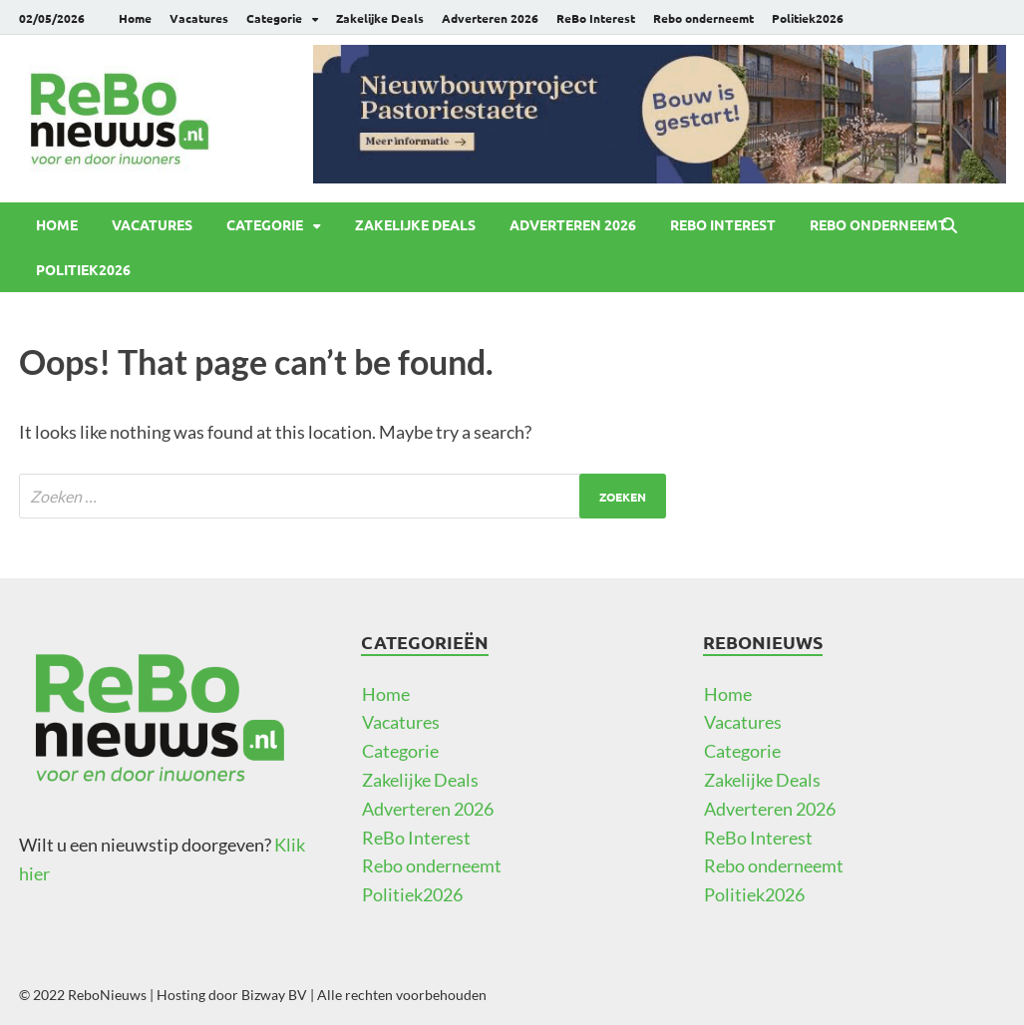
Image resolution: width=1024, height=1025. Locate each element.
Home (135, 18)
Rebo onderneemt (703, 18)
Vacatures (199, 18)
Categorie (274, 18)
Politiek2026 (808, 18)
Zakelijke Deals (380, 18)
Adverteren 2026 (490, 18)
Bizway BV (274, 994)
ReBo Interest (595, 18)
